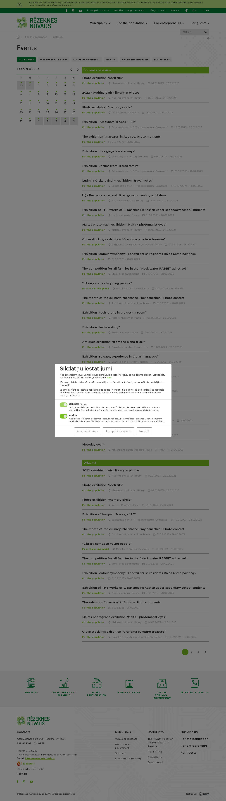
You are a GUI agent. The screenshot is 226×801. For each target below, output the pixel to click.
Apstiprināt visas (87, 431)
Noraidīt (144, 431)
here (109, 378)
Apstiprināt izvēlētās (118, 431)
